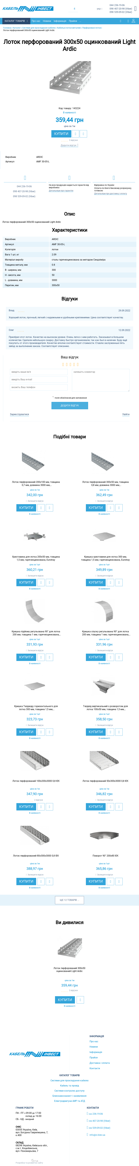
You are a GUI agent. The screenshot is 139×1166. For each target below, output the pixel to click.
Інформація (60, 20)
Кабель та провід (69, 1085)
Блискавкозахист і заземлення (69, 1095)
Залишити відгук (36, 500)
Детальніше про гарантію (61, 190)
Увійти (125, 414)
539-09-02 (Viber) (121, 12)
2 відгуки (73, 140)
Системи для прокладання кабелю (69, 1080)
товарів (72, 899)
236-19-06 (117, 5)
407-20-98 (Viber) (121, 8)
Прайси (74, 20)
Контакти (95, 1068)
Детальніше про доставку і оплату (110, 193)
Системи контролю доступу (69, 1090)
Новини (48, 20)
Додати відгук (68, 145)
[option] (69, 79)
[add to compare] (83, 133)
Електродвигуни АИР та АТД (69, 1100)
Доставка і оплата (100, 1062)
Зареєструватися (19, 414)
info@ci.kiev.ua (96, 1134)
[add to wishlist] (75, 133)
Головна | (7, 27)
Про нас (36, 20)
